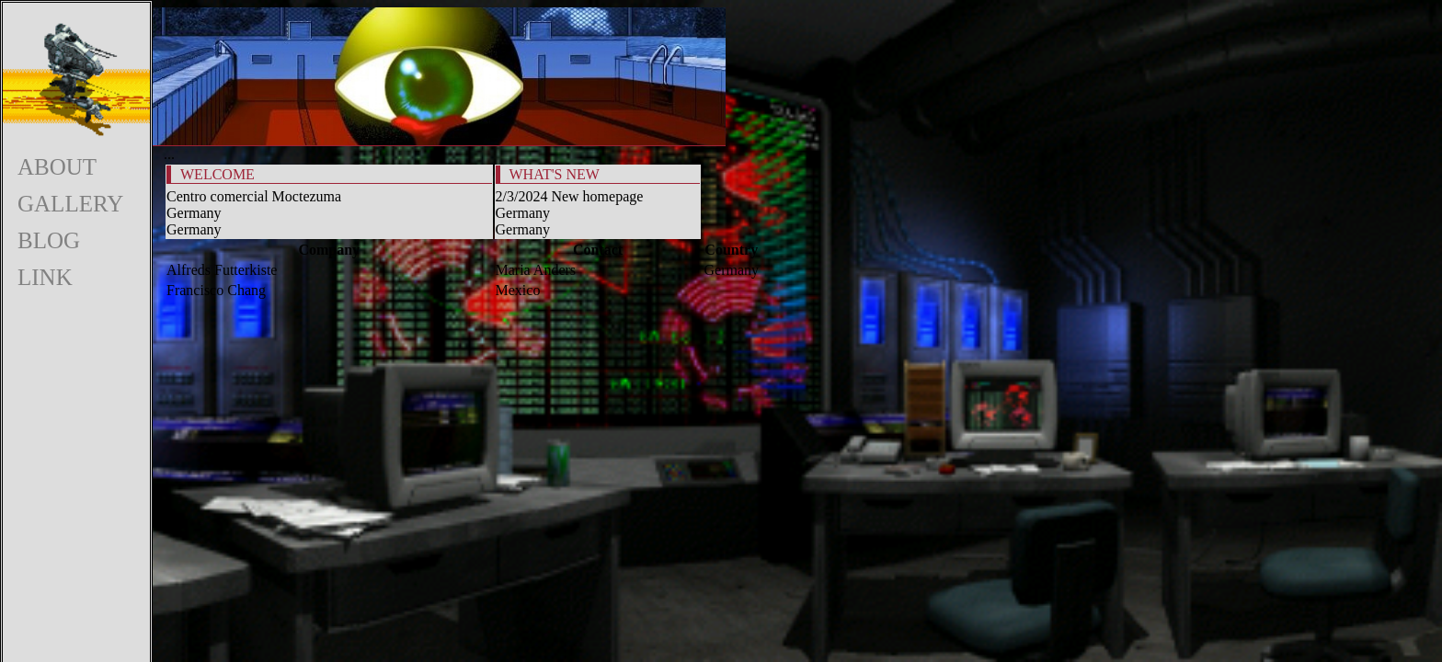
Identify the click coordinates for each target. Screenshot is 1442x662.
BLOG (48, 240)
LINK (45, 277)
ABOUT (57, 166)
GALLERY (70, 203)
